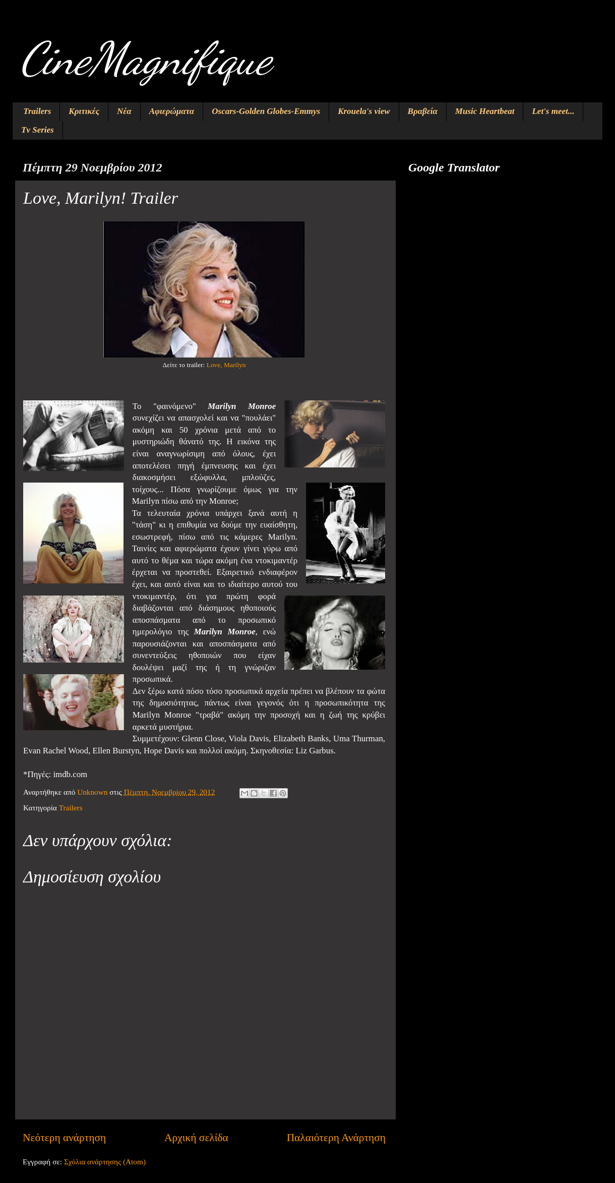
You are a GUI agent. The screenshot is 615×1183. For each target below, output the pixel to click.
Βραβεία (423, 111)
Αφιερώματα (172, 111)
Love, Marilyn (226, 365)
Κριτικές (84, 111)
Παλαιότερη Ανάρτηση (336, 1138)
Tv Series (37, 130)
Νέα (124, 111)
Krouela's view (364, 111)
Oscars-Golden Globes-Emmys (266, 111)
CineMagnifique (145, 58)
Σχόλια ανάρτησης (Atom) (105, 1161)
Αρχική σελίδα (196, 1138)
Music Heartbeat (485, 111)
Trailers (37, 111)
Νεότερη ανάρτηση (64, 1138)
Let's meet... (553, 111)
